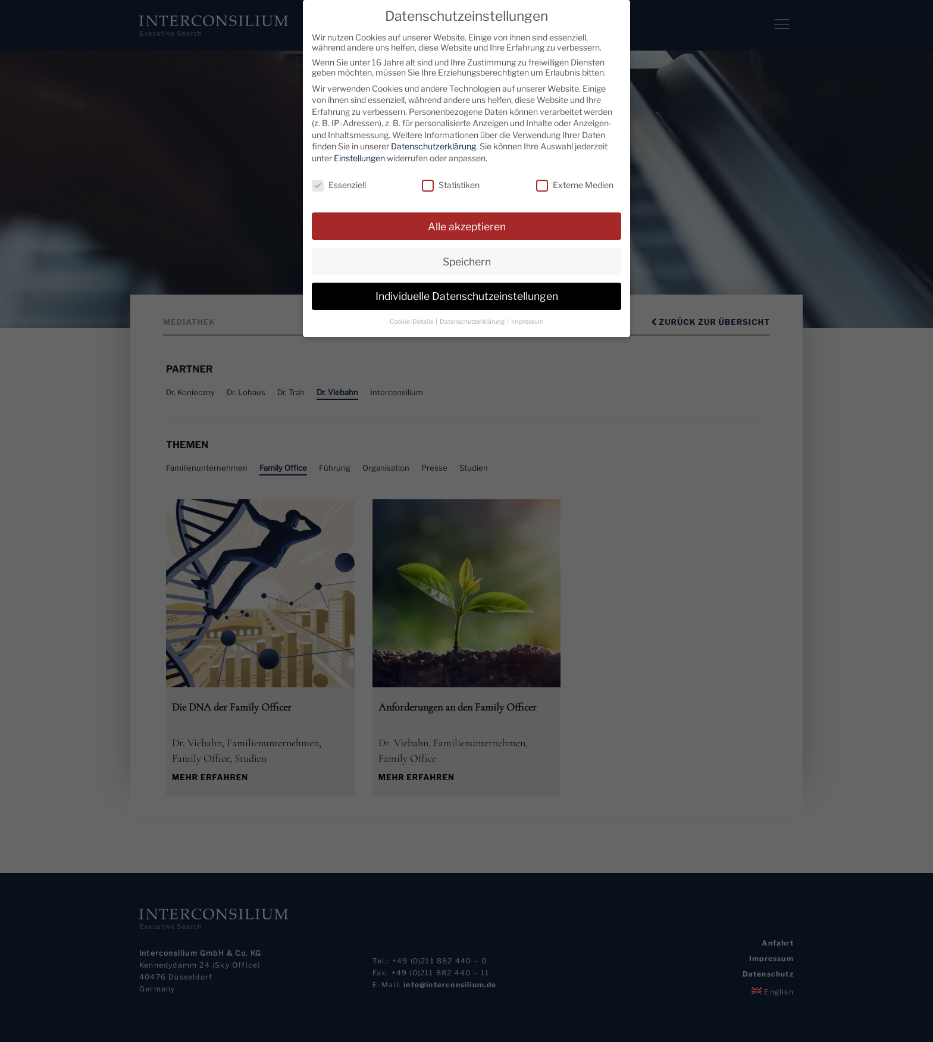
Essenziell (339, 185)
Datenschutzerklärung (433, 146)
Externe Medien (574, 185)
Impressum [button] (527, 322)
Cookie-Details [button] (412, 322)
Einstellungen (359, 158)
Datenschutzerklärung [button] (473, 322)
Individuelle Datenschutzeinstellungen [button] (466, 296)
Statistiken (451, 185)
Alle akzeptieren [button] (467, 226)
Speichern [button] (467, 261)
